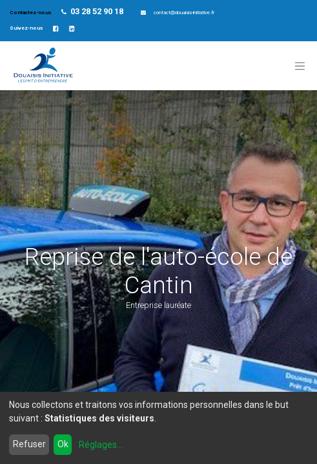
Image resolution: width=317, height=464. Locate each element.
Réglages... (101, 445)
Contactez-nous (31, 12)
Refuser (29, 444)
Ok (62, 444)
